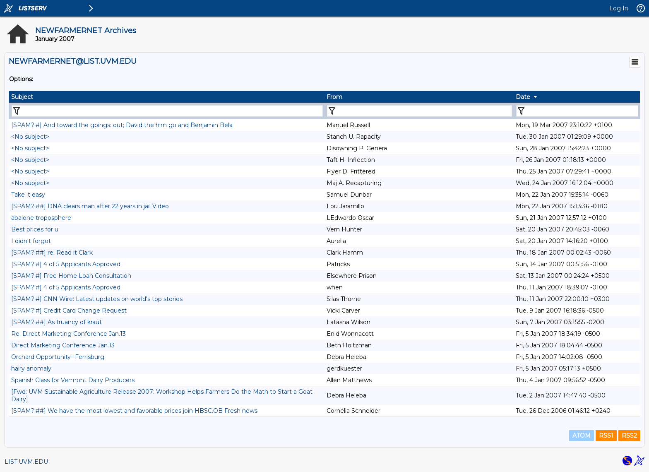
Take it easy (28, 194)
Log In (618, 8)
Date (523, 97)
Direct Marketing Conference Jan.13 (63, 345)
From (334, 97)
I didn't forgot (31, 241)
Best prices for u (34, 229)
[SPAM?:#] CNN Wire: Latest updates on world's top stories (97, 299)
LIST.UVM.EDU (26, 461)
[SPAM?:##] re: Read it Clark (52, 252)
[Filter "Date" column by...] (577, 111)
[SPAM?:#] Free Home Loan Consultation (71, 275)
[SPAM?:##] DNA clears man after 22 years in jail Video (90, 206)
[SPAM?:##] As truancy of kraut (56, 322)
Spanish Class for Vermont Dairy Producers (73, 380)
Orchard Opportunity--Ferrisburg (57, 357)
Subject (22, 97)
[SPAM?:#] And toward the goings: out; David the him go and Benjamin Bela (122, 125)
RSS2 (629, 435)
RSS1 (606, 435)
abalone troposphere (41, 218)
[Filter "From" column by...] (419, 111)
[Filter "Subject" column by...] (167, 111)
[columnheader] (166, 97)
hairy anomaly (31, 368)
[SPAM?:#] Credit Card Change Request (69, 310)
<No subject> (30, 136)
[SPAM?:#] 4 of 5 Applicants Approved (65, 264)
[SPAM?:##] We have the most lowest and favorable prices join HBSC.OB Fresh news (134, 410)
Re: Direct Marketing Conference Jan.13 (68, 333)
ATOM (581, 435)
